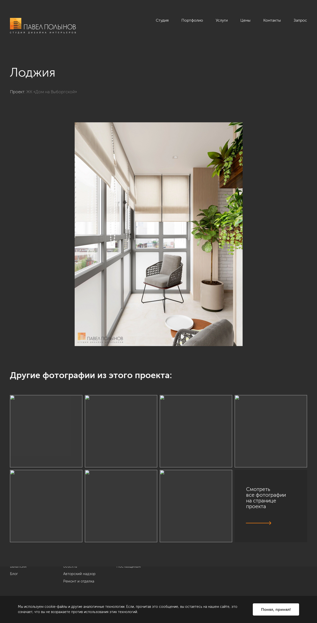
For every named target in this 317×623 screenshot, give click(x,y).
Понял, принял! (276, 609)
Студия (162, 20)
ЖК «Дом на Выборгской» (51, 91)
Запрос (300, 20)
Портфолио (192, 20)
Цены (245, 20)
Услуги (222, 20)
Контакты (272, 20)
